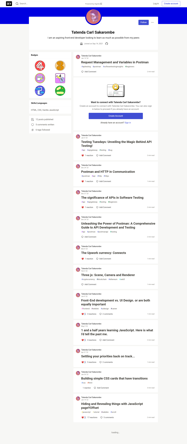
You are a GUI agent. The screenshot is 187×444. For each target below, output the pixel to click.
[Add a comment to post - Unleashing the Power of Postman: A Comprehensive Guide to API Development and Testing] (89, 237)
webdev (95, 308)
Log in (156, 3)
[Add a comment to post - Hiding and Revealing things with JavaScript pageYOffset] (89, 417)
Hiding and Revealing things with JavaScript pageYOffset (112, 406)
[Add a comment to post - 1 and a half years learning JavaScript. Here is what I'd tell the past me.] (89, 340)
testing (102, 150)
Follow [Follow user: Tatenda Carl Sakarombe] (144, 22)
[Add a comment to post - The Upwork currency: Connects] (87, 258)
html (90, 382)
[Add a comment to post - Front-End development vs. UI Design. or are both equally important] (89, 314)
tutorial (95, 412)
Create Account (115, 116)
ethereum (113, 279)
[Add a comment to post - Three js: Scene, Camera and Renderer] (89, 284)
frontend (85, 308)
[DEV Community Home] (9, 3)
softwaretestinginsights (113, 66)
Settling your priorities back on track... (108, 356)
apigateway (92, 150)
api (83, 150)
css (83, 382)
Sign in (128, 122)
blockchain (102, 279)
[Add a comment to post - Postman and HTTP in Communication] (87, 181)
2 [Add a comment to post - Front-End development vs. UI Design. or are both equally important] (106, 314)
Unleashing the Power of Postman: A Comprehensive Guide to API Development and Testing (118, 225)
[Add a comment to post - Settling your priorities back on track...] (89, 362)
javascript (86, 412)
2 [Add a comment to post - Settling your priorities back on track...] (106, 362)
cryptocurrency (88, 279)
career (114, 308)
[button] (40, 65)
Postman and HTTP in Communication (108, 172)
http (99, 176)
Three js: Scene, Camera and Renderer (108, 275)
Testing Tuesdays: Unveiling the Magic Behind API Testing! (116, 144)
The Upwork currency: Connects (103, 253)
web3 (122, 279)
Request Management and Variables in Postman (115, 62)
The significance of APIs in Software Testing (112, 197)
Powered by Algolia (93, 4)
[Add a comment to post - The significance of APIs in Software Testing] (87, 207)
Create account (171, 3)
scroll (113, 412)
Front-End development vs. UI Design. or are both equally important (115, 302)
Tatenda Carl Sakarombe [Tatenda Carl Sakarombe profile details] (91, 56)
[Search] (17, 3)
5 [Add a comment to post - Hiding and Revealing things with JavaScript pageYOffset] (107, 417)
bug (110, 150)
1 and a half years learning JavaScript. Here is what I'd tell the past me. (117, 332)
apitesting (86, 66)
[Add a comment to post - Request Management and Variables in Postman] (89, 72)
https (106, 176)
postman (97, 66)
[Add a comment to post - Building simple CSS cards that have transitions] (86, 388)
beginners (129, 66)
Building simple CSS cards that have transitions (114, 378)
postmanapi (102, 231)
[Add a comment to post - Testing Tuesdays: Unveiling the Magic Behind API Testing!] (87, 155)
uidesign (105, 308)
